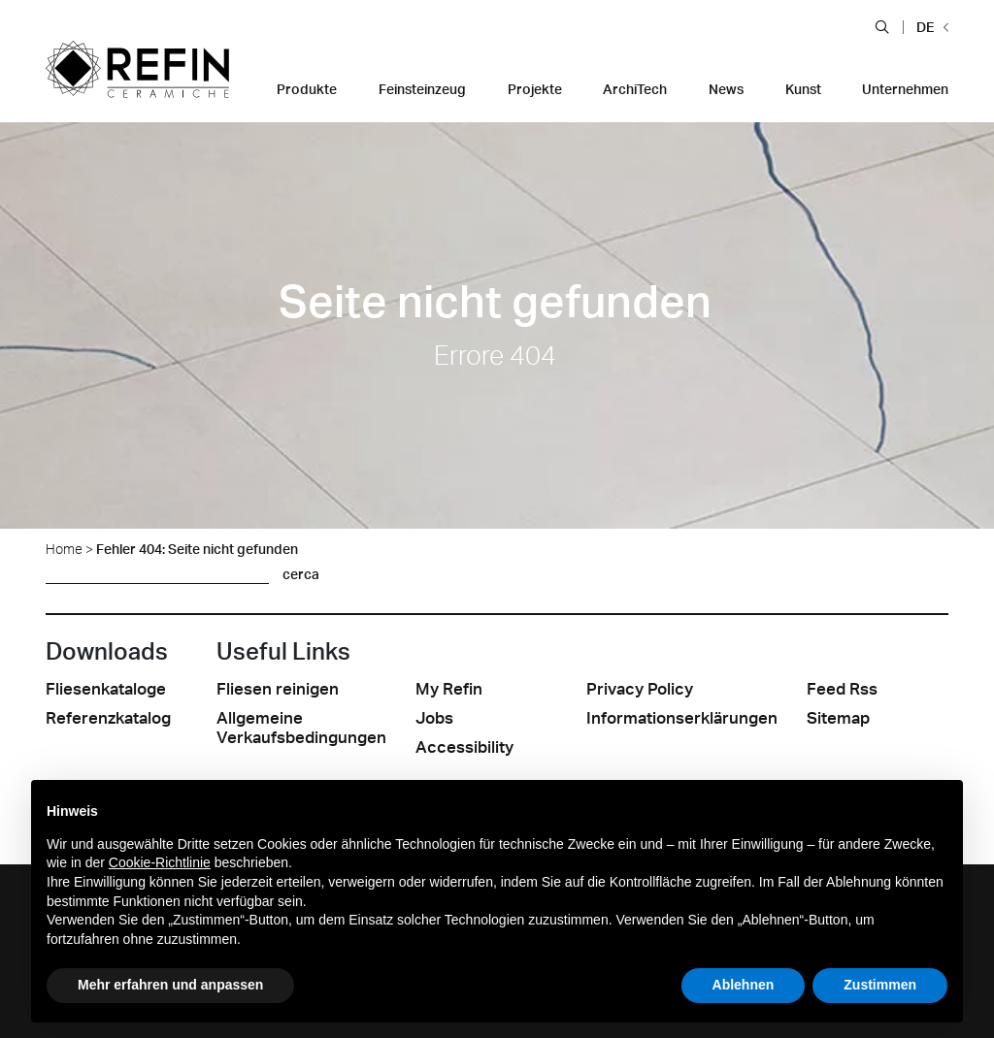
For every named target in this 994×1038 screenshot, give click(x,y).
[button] (882, 26)
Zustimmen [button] (880, 984)
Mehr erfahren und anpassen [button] (170, 984)
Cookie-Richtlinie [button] (160, 862)
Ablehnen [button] (743, 984)
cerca (300, 574)
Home (64, 548)
